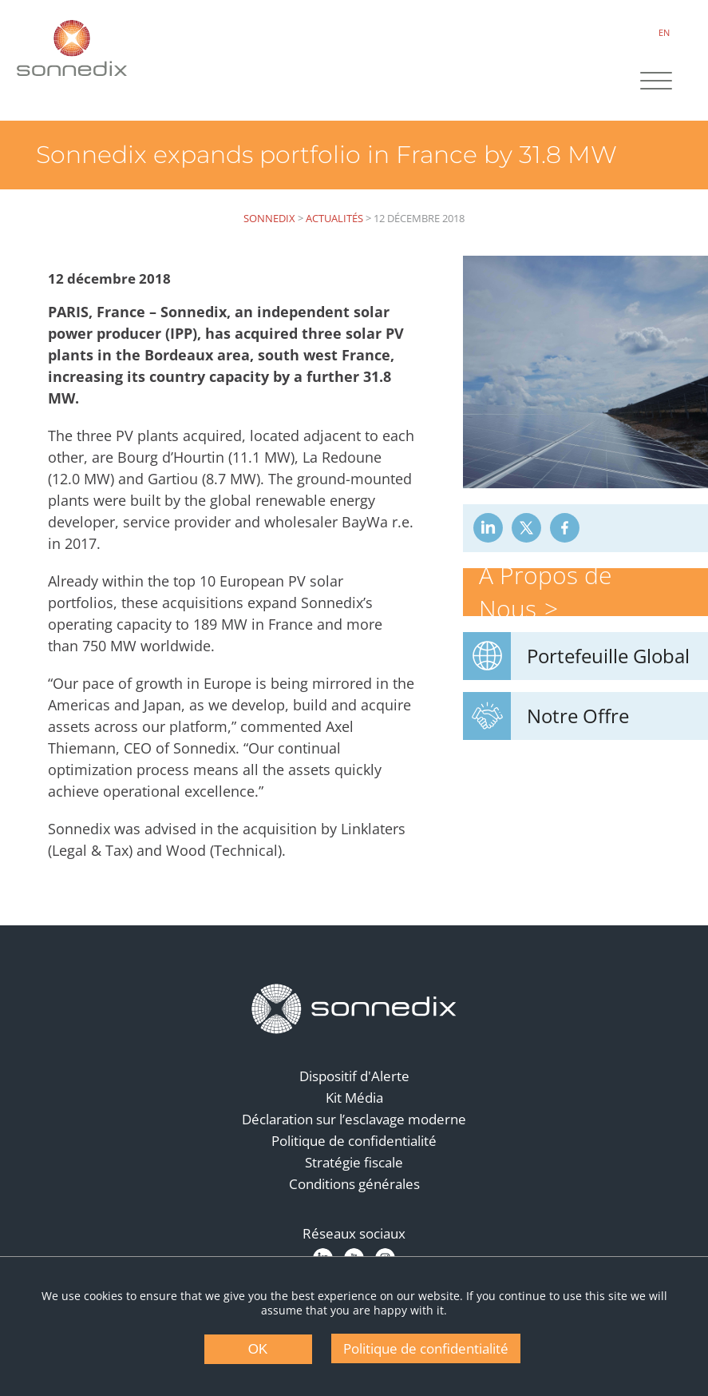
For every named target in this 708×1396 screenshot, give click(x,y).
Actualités (334, 218)
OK (258, 1349)
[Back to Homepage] (354, 1009)
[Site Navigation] (656, 82)
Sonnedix (269, 218)
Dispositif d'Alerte (354, 1076)
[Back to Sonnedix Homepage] (72, 48)
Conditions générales (354, 1184)
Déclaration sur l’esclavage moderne (354, 1119)
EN (664, 32)
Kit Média (354, 1097)
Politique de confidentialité (354, 1140)
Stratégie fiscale (354, 1162)
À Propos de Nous (545, 592)
